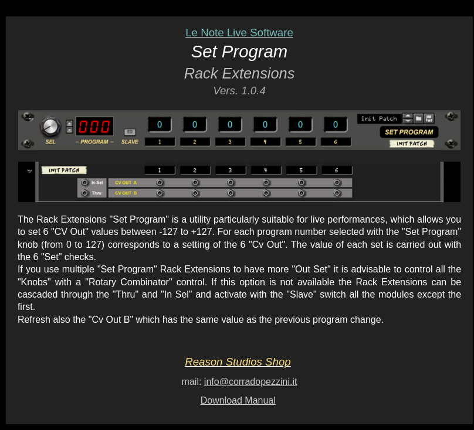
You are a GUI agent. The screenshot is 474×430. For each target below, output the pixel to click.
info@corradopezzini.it (250, 382)
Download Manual (238, 400)
